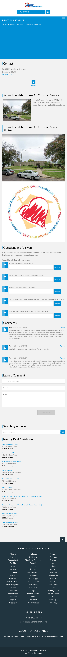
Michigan (33, 575)
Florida (13, 563)
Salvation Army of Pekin (9, 513)
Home (4, 24)
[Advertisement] (33, 43)
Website (33, 83)
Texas (33, 597)
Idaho (33, 566)
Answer (57, 267)
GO (62, 432)
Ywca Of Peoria (7, 487)
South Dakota (53, 594)
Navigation (24, 12)
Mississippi (33, 578)
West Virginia (33, 603)
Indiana (13, 569)
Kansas (33, 569)
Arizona (13, 557)
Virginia (13, 600)
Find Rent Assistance (63, 17)
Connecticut (13, 560)
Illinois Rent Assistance (15, 24)
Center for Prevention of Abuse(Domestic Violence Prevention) (22, 496)
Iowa (13, 566)
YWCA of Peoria (7, 470)
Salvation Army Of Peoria (10, 453)
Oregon (33, 590)
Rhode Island (13, 594)
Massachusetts (33, 572)
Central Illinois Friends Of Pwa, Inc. (13, 479)
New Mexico (54, 584)
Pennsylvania (53, 590)
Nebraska (53, 581)
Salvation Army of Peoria (10, 444)
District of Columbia (33, 560)
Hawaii (53, 563)
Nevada (13, 587)
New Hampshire (12, 584)
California (33, 557)
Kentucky (53, 569)
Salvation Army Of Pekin (10, 522)
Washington (53, 600)
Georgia (33, 563)
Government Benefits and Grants (33, 622)
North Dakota (33, 581)
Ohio (53, 587)
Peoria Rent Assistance (33, 24)
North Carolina (13, 581)
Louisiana (13, 572)
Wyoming (53, 603)
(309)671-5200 (8, 74)
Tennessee (13, 597)
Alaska (13, 554)
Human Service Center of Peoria (12, 461)
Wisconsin (13, 603)
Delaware (53, 560)
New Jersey (33, 584)
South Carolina (33, 594)
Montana (53, 578)
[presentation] (18, 414)
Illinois (53, 566)
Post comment (46, 412)
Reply (62, 327)
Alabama (33, 554)
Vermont (33, 600)
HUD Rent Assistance (33, 618)
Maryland (53, 572)
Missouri (12, 578)
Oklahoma (13, 590)
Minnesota (53, 575)
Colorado (53, 557)
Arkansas (53, 554)
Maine (12, 575)
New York (33, 587)
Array (33, 399)
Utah (53, 597)
